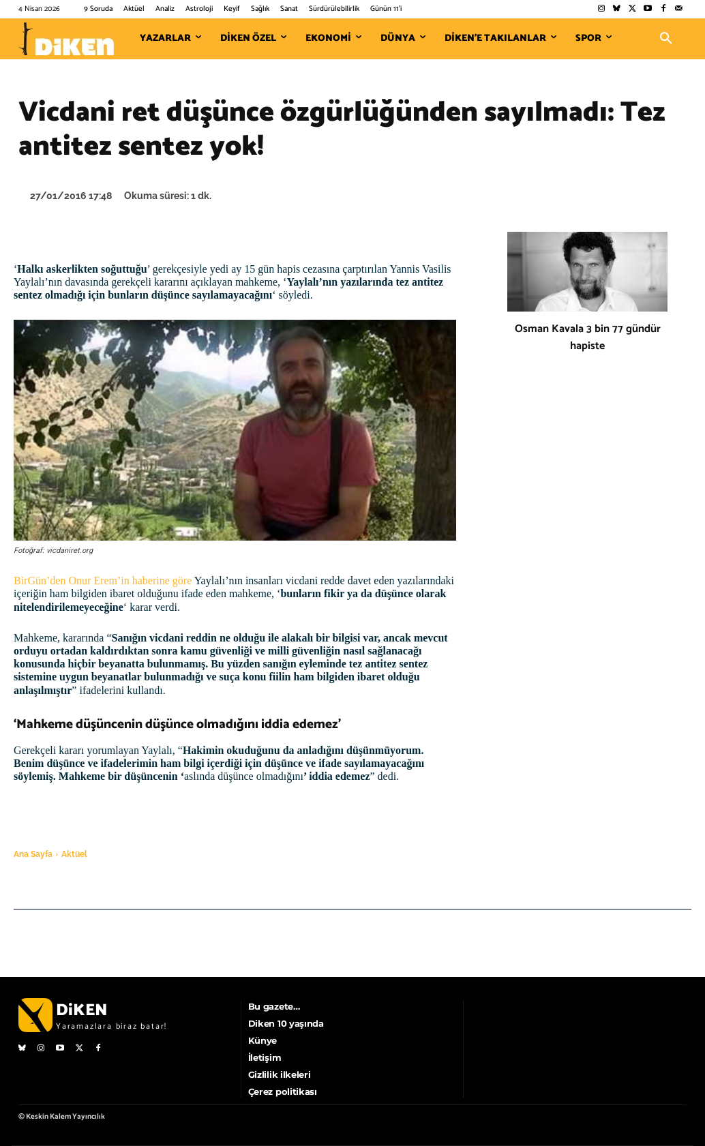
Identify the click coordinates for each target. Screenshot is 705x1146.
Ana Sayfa (33, 854)
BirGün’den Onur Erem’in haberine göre (103, 580)
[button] (666, 38)
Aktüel (74, 854)
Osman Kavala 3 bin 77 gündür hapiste (588, 337)
